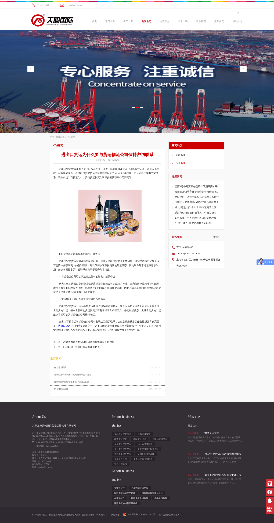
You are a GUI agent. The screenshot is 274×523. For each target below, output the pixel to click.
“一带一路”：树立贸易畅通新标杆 (193, 223)
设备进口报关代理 (122, 444)
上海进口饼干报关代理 (148, 449)
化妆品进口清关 (145, 444)
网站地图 (115, 515)
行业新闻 (71, 137)
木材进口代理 (139, 439)
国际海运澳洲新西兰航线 (125, 503)
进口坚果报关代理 (122, 454)
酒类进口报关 (60, 367)
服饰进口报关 (144, 434)
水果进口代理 (120, 459)
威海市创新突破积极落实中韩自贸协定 (195, 212)
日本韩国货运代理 (139, 488)
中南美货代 (119, 498)
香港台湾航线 (160, 498)
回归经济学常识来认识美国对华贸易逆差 (72, 374)
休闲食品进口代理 (146, 454)
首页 (94, 21)
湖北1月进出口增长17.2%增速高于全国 (196, 207)
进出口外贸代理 (61, 389)
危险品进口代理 (159, 439)
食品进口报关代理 (122, 434)
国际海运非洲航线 (139, 498)
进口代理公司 (120, 464)
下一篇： (76, 347)
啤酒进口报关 (120, 439)
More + (217, 237)
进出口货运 (64, 326)
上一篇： (83, 342)
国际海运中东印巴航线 (124, 493)
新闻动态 (60, 137)
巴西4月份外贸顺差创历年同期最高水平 (196, 186)
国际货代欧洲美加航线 (152, 493)
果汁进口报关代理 (122, 449)
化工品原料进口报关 (142, 459)
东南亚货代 (119, 488)
